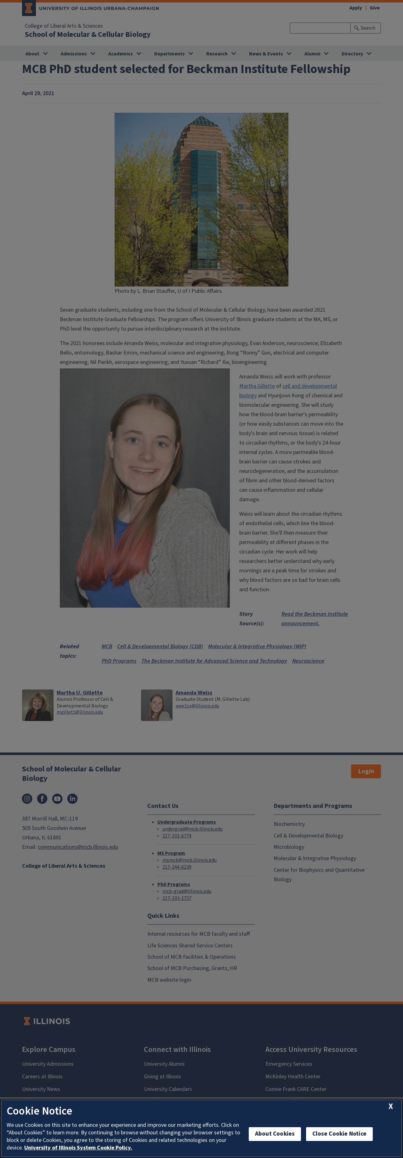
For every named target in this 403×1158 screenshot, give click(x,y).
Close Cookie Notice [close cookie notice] (339, 1134)
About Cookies (275, 1134)
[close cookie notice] (390, 1106)
